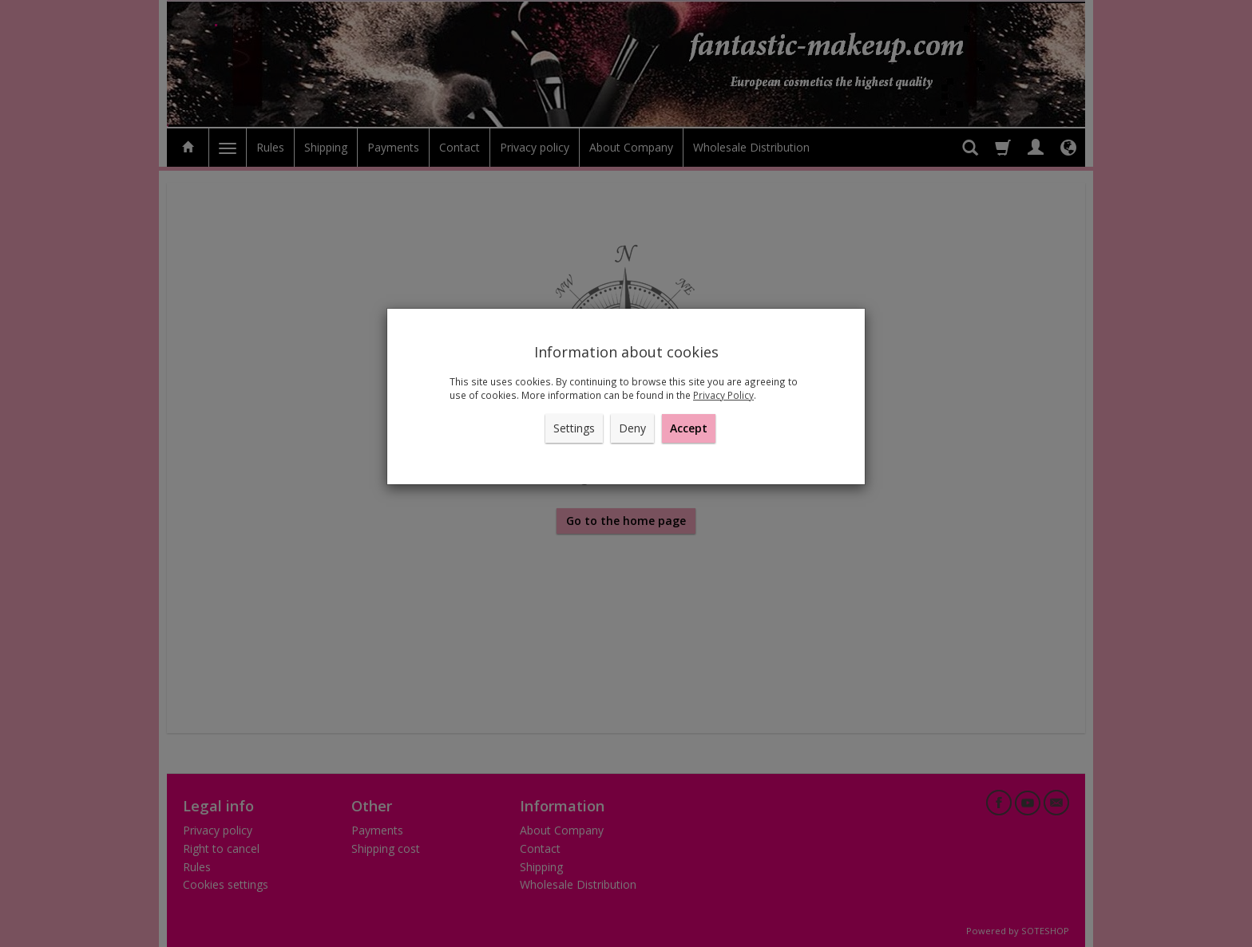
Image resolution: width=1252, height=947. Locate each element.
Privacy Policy (723, 395)
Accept (688, 428)
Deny (632, 428)
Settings (574, 428)
